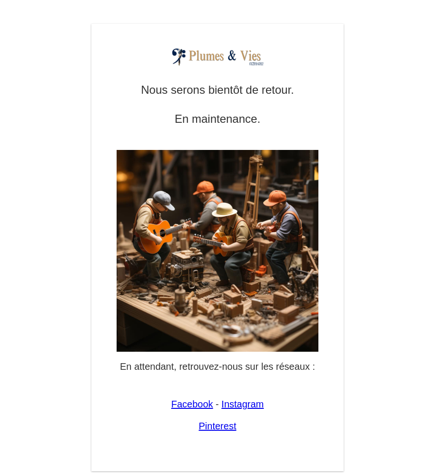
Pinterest (218, 426)
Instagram (242, 404)
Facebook (192, 404)
